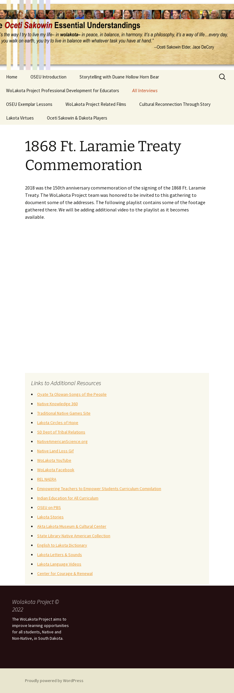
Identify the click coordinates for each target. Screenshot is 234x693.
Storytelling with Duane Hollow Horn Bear (119, 77)
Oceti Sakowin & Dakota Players (77, 118)
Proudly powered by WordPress (54, 680)
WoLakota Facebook (55, 469)
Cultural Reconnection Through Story (175, 104)
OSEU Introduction (48, 77)
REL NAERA (46, 479)
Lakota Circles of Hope (57, 422)
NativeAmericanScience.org (62, 441)
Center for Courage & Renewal (65, 573)
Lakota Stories (50, 517)
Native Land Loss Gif (55, 451)
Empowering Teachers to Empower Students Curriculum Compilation (99, 488)
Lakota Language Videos (59, 564)
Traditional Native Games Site (63, 413)
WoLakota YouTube (54, 460)
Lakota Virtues (20, 118)
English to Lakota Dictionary (62, 545)
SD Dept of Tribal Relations (61, 432)
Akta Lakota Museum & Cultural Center (71, 526)
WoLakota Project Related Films (96, 104)
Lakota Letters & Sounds (59, 554)
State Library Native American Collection (73, 535)
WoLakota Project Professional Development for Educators (62, 90)
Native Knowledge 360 (57, 403)
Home (11, 77)
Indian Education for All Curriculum (67, 498)
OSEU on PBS (49, 507)
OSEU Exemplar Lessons (29, 104)
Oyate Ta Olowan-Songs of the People (72, 394)
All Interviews (145, 90)
